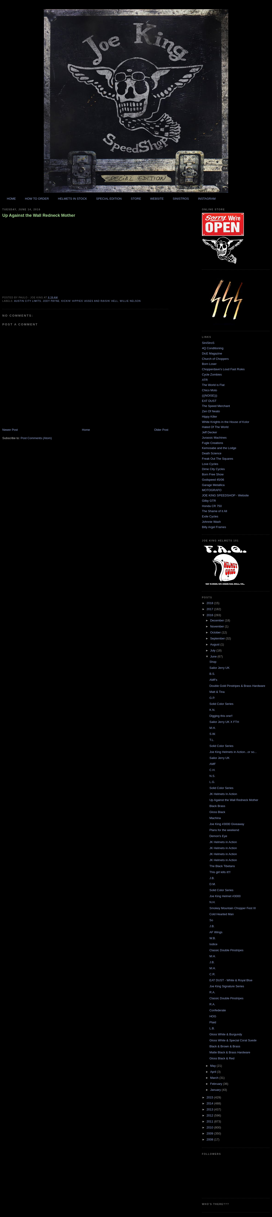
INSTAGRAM (207, 198)
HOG (212, 1016)
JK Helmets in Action (223, 842)
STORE (136, 198)
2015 (210, 1097)
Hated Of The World (215, 427)
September (218, 638)
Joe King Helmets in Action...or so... (233, 752)
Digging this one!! (220, 716)
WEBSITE (157, 198)
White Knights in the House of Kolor (225, 422)
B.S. (212, 674)
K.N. (212, 710)
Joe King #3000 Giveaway (226, 824)
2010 (210, 1127)
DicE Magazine (212, 353)
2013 (210, 1109)
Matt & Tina (217, 692)
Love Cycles (210, 464)
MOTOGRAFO (212, 490)
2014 (210, 1103)
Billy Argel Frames (214, 527)
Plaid (212, 1022)
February (216, 1084)
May (213, 1065)
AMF (212, 764)
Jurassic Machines (214, 437)
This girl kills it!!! (220, 872)
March (214, 1077)
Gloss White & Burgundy (225, 1034)
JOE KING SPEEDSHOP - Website (225, 495)
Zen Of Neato (211, 411)
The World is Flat (213, 385)
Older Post (161, 429)
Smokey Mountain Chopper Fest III (232, 908)
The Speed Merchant (216, 406)
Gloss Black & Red (221, 1058)
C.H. (212, 770)
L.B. (212, 1028)
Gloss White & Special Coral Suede (232, 1040)
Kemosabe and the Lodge (219, 448)
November (217, 626)
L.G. (212, 782)
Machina (215, 818)
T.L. (211, 740)
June (214, 656)
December (217, 620)
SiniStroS (208, 343)
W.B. (212, 938)
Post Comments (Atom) (36, 438)
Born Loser (209, 364)
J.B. (211, 878)
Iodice (213, 944)
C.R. (212, 974)
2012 (210, 1115)
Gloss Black (217, 812)
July (213, 650)
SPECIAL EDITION (109, 198)
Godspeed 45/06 (213, 479)
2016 (210, 615)
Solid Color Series (221, 704)
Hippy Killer (209, 416)
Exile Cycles (210, 516)
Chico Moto (209, 390)
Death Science (212, 453)
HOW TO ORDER (37, 198)
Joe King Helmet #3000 (224, 896)
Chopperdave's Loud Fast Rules (223, 369)
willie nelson (130, 301)
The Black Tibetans (222, 866)
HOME (11, 198)
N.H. (212, 902)
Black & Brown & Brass (224, 1046)
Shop (212, 662)
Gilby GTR (209, 500)
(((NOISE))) (209, 395)
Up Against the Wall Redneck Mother (38, 215)
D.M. (212, 884)
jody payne (51, 301)
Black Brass (217, 806)
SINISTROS (181, 198)
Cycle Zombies (212, 374)
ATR (205, 380)
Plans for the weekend (224, 830)
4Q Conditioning (212, 348)
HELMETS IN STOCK (72, 198)
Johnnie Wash (211, 521)
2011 (210, 1121)
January (216, 1090)
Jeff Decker (209, 432)
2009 (210, 1133)
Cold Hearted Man (221, 914)
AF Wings (215, 932)
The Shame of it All (214, 511)
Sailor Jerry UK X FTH (224, 722)
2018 (210, 603)
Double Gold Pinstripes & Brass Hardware (237, 686)
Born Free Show (213, 474)
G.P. (212, 698)
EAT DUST (209, 401)
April (213, 1071)
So (211, 920)
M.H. (212, 728)
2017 (210, 609)
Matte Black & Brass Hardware (229, 1052)
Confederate (217, 1010)
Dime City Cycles (213, 469)
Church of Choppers (215, 359)
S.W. (212, 734)
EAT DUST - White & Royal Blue (230, 980)
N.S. (212, 776)
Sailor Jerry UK (219, 668)
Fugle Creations (212, 443)
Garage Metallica (213, 485)
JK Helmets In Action (223, 794)
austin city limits (27, 301)
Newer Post (10, 429)
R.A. (212, 992)
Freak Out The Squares (217, 458)
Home (86, 429)
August (215, 644)
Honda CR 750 (212, 506)
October (216, 632)
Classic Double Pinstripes (226, 950)
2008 (210, 1139)
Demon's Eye (218, 836)
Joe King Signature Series (226, 986)
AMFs (213, 680)
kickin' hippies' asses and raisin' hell (89, 301)
